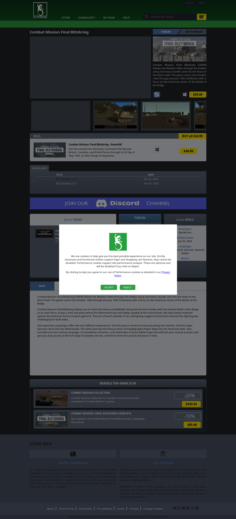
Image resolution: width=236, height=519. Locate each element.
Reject (127, 287)
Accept (108, 287)
